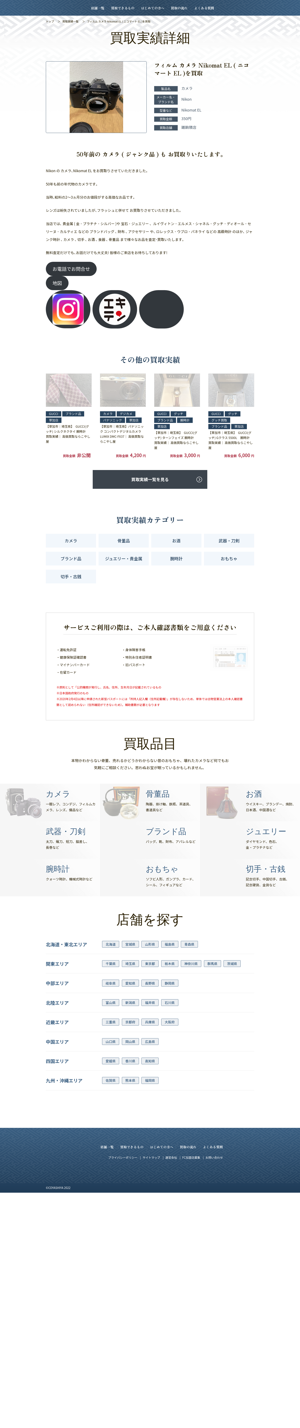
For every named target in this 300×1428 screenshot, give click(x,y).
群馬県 (213, 1167)
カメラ (71, 745)
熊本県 (130, 1284)
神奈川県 (191, 1167)
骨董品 (124, 745)
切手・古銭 (71, 781)
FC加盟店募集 (191, 1361)
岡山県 (130, 1245)
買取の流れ (179, 7)
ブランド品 (71, 763)
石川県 (170, 1206)
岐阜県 (111, 1187)
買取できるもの (122, 7)
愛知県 (130, 1187)
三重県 (111, 1226)
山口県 (111, 1245)
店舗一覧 (97, 7)
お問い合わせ (214, 1361)
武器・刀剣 (229, 745)
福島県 (170, 1148)
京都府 (130, 1226)
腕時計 (176, 763)
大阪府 (170, 1226)
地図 (57, 283)
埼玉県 (130, 1167)
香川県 (130, 1265)
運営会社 (171, 1361)
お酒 (176, 745)
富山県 (111, 1206)
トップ (50, 21)
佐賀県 (111, 1284)
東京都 (150, 1167)
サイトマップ (151, 1361)
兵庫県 (150, 1226)
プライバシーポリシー (123, 1361)
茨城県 (232, 1167)
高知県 (150, 1265)
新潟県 (130, 1206)
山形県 (150, 1148)
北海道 (111, 1148)
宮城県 (130, 1148)
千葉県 (111, 1167)
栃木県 (170, 1167)
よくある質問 (204, 7)
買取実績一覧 (70, 21)
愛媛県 (111, 1265)
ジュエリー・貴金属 (123, 763)
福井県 (150, 1206)
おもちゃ (229, 763)
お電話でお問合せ (71, 268)
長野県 (150, 1187)
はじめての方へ (152, 7)
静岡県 (170, 1187)
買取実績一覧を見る (150, 684)
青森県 (189, 1148)
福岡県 (150, 1284)
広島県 (150, 1245)
